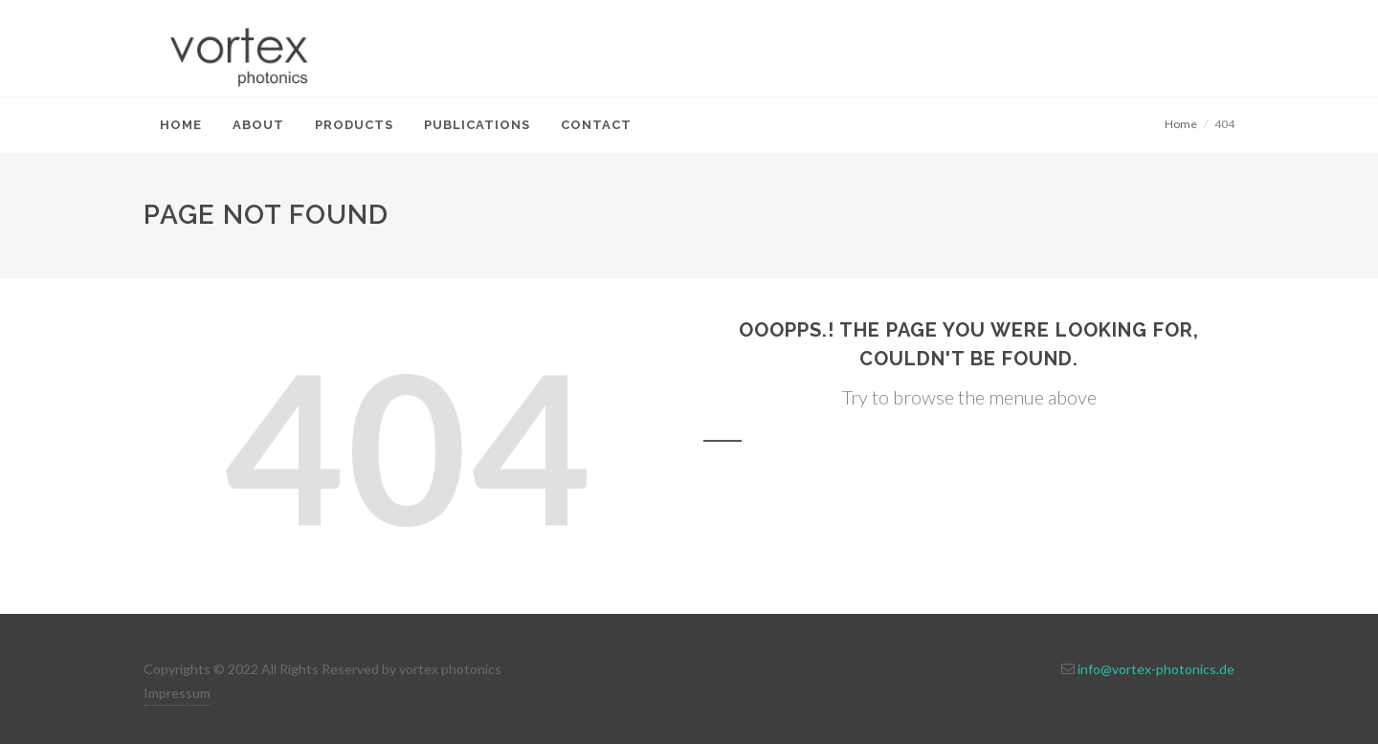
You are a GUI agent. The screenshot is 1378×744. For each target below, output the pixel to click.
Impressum (177, 693)
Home (1181, 124)
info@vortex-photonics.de (1156, 669)
